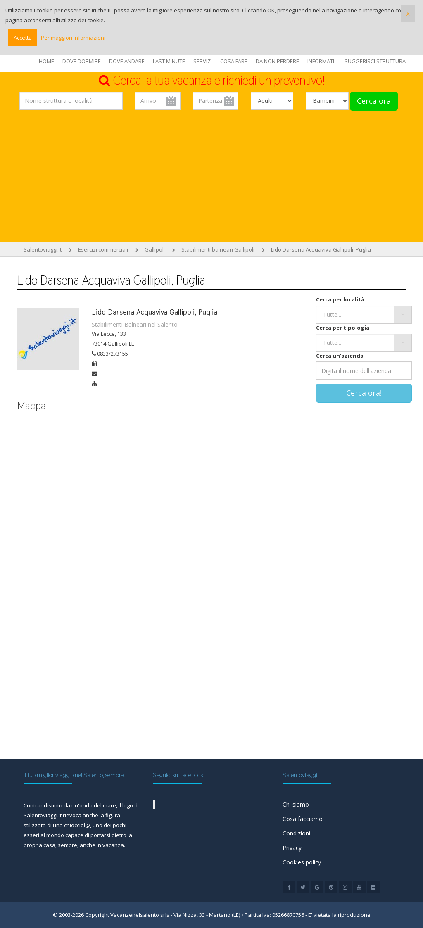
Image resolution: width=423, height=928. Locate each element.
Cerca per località (340, 299)
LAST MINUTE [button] (169, 61)
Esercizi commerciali (103, 249)
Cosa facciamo (303, 819)
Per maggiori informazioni (73, 37)
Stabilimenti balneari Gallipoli (217, 249)
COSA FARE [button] (233, 61)
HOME (46, 61)
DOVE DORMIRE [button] (81, 61)
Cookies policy (302, 862)
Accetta (23, 37)
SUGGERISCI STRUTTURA (375, 61)
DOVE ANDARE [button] (127, 61)
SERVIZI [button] (202, 61)
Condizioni (296, 833)
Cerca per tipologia (342, 327)
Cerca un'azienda (340, 355)
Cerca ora (374, 101)
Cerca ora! (364, 393)
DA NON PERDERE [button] (277, 61)
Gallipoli (155, 249)
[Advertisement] (211, 178)
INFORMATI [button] (320, 61)
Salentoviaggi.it (43, 249)
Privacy (292, 848)
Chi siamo (296, 804)
